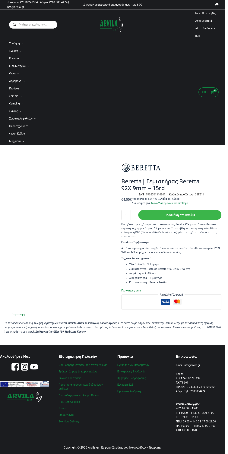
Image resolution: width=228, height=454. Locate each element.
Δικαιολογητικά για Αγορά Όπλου (79, 393)
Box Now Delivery (69, 419)
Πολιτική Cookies (69, 400)
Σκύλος (15, 111)
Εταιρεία (64, 406)
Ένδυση (15, 51)
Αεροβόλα (17, 81)
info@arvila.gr (192, 365)
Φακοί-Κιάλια (18, 133)
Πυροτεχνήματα (18, 126)
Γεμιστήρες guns (131, 290)
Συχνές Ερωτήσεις (70, 377)
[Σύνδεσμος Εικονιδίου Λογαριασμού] (217, 4)
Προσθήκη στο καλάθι (180, 215)
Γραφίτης (155, 447)
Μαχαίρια (16, 141)
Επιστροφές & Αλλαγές (131, 371)
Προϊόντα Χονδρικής (129, 390)
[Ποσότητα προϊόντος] (126, 215)
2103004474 (197, 391)
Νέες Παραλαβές (205, 13)
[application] (21, 43)
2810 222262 (206, 386)
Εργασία (15, 58)
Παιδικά (14, 88)
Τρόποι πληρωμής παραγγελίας (77, 371)
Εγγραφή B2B (125, 383)
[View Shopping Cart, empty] (208, 92)
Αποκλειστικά (203, 20)
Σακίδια (15, 96)
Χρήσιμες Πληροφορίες (131, 377)
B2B (197, 35)
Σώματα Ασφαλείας (22, 118)
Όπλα (14, 73)
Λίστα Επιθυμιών (205, 28)
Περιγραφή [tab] (18, 314)
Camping (16, 103)
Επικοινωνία (66, 413)
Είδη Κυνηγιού (19, 66)
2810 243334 (190, 386)
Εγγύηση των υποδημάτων (133, 364)
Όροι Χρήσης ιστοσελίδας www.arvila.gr (82, 364)
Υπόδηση (16, 43)
